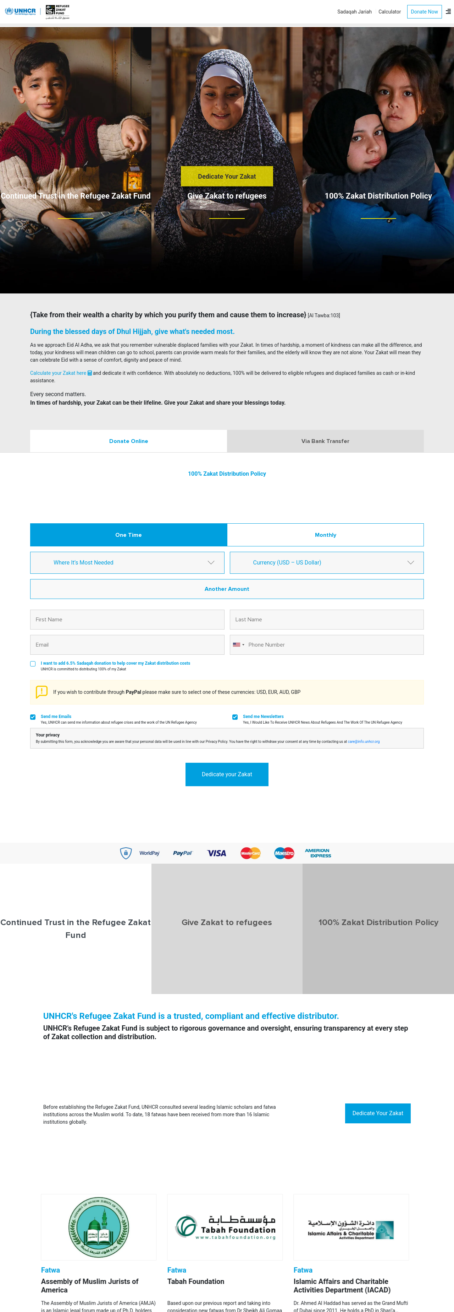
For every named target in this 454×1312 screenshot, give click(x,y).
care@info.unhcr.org (364, 742)
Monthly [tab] (325, 535)
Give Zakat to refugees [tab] (227, 922)
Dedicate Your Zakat (227, 176)
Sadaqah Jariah (354, 12)
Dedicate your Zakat (227, 774)
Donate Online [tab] (128, 441)
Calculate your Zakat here (61, 373)
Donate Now (424, 12)
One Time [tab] (128, 535)
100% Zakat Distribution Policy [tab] (378, 922)
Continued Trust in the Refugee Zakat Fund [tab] (75, 928)
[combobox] (238, 644)
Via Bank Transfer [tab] (325, 441)
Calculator (389, 12)
